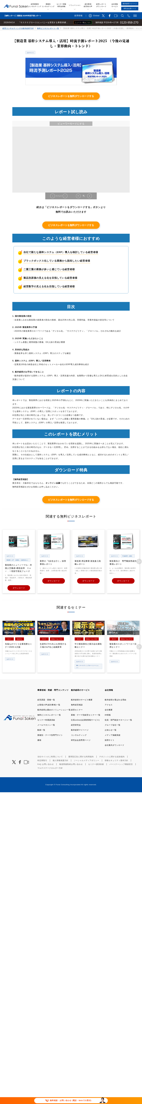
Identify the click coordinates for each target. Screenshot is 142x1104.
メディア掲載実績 (112, 735)
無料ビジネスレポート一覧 (48, 28)
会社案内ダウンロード (114, 745)
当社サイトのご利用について (50, 756)
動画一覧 (41, 730)
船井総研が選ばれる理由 (115, 699)
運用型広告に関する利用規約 (81, 756)
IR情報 (108, 715)
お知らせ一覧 (110, 730)
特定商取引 (42, 760)
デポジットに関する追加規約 (112, 756)
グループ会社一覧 (112, 725)
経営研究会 (76, 725)
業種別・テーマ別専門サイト (50, 735)
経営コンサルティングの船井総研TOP (18, 28)
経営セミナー (77, 710)
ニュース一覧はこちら (83, 22)
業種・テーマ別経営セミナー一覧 (85, 715)
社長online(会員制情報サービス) (85, 720)
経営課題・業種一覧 (46, 699)
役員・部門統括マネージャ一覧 (118, 720)
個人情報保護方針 (60, 760)
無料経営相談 (77, 705)
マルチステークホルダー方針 (50, 768)
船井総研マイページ (80, 730)
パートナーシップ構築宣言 (121, 764)
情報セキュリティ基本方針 (116, 760)
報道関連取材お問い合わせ (71, 764)
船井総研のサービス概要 (82, 699)
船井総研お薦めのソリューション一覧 (54, 710)
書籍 (39, 740)
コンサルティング (79, 735)
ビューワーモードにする (71, 123)
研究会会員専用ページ (81, 740)
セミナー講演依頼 (96, 764)
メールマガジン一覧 (46, 725)
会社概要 (109, 710)
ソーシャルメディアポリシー (86, 760)
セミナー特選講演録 (46, 720)
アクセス (109, 705)
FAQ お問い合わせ (45, 764)
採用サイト (110, 740)
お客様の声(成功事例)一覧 (48, 705)
